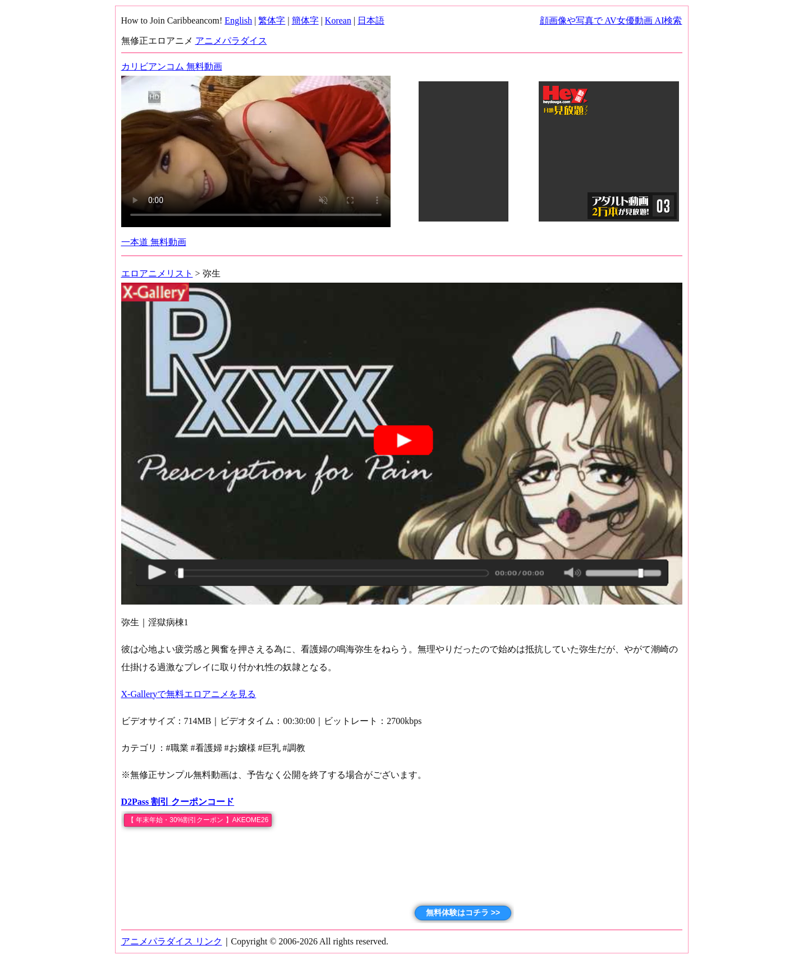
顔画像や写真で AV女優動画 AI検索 (611, 20)
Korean (338, 20)
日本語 (370, 20)
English (238, 20)
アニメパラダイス (231, 40)
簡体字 (305, 20)
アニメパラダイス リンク (171, 941)
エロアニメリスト (157, 273)
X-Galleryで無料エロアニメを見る (188, 694)
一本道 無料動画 (153, 242)
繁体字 (271, 20)
